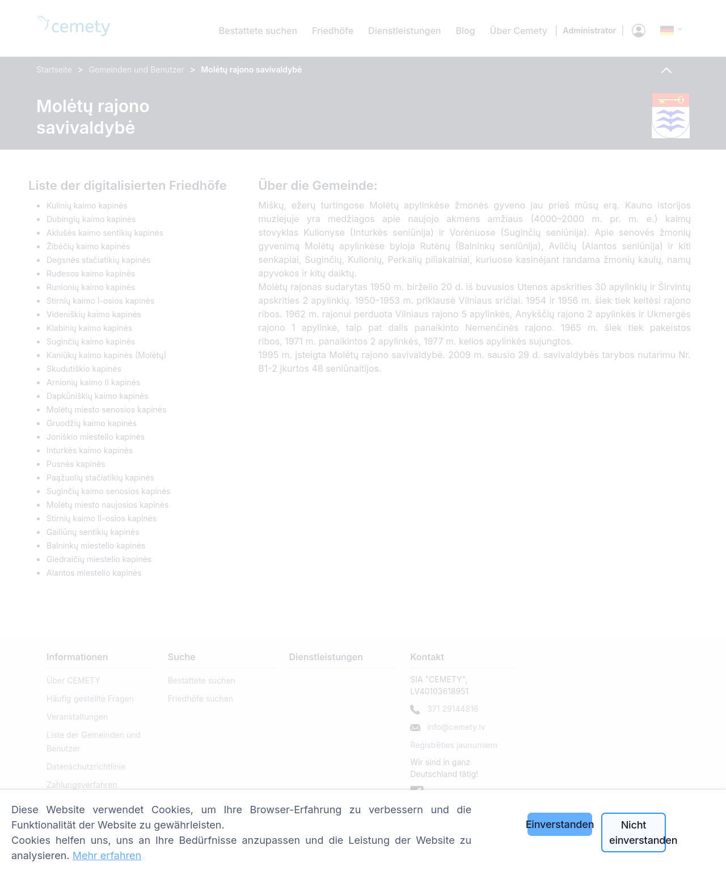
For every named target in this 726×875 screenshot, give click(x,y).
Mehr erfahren (107, 855)
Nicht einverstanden (637, 832)
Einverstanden (559, 824)
